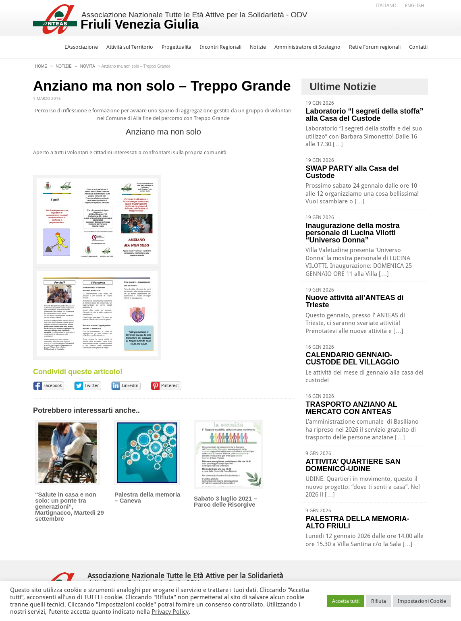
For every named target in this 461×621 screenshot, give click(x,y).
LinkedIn (130, 385)
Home (41, 66)
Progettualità (176, 47)
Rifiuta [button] (378, 601)
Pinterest (170, 385)
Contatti (418, 47)
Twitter (92, 385)
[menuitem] (386, 5)
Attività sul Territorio (129, 47)
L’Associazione (81, 47)
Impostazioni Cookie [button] (422, 601)
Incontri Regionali (220, 47)
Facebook (53, 385)
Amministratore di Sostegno (307, 47)
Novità (87, 66)
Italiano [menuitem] (386, 5)
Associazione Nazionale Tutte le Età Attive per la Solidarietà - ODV (194, 20)
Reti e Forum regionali (375, 47)
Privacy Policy (170, 611)
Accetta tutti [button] (345, 601)
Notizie (258, 47)
